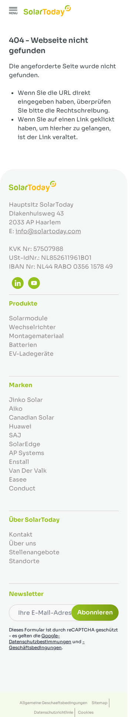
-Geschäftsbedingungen (47, 644)
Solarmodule (28, 318)
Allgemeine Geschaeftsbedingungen (53, 702)
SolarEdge (24, 444)
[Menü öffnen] (13, 10)
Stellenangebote (34, 552)
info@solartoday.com (48, 231)
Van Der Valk (28, 471)
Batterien (23, 345)
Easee (18, 479)
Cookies (85, 712)
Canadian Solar (31, 417)
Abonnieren (95, 612)
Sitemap (100, 702)
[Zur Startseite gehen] (47, 10)
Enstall (19, 462)
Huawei (20, 426)
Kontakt (21, 534)
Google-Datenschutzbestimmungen (40, 638)
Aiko (16, 409)
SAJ (15, 435)
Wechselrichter (32, 327)
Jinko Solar (26, 400)
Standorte (24, 561)
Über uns (22, 543)
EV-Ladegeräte (31, 354)
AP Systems (26, 453)
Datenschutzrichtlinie (53, 712)
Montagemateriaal (36, 336)
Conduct (22, 488)
